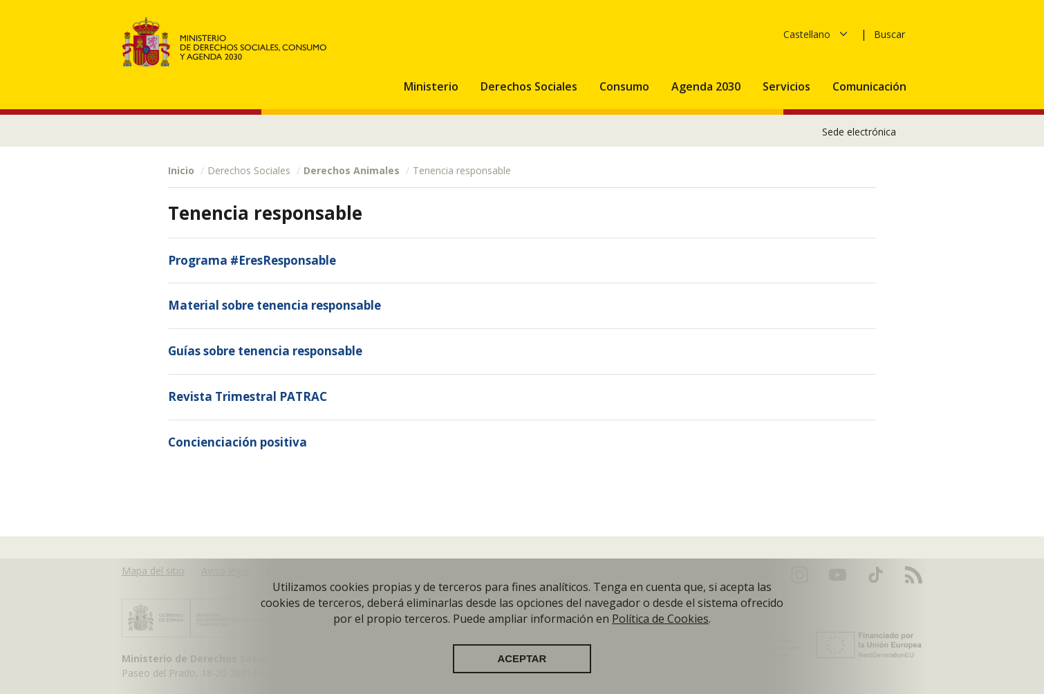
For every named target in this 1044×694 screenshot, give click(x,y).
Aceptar (522, 659)
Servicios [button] (788, 86)
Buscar (889, 34)
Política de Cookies (660, 619)
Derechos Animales (352, 170)
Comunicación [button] (870, 86)
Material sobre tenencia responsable (274, 305)
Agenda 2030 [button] (707, 86)
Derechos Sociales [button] (530, 86)
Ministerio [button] (432, 86)
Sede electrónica (859, 131)
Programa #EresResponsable (252, 260)
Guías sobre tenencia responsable (265, 351)
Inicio (181, 170)
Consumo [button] (625, 86)
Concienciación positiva (237, 442)
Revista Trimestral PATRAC (247, 396)
